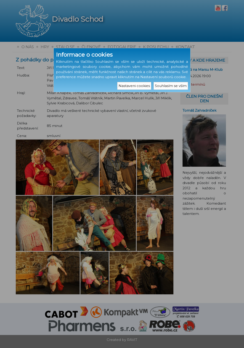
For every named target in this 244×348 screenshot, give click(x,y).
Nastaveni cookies (134, 86)
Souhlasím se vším (171, 86)
